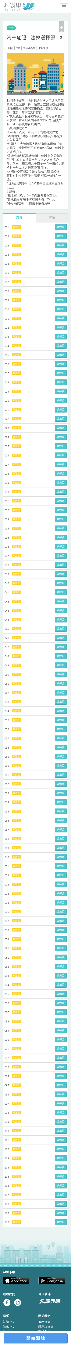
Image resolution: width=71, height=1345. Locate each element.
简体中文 (9, 1326)
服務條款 (44, 1322)
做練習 (61, 226)
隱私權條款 (46, 1326)
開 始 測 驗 (35, 1338)
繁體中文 (9, 1322)
